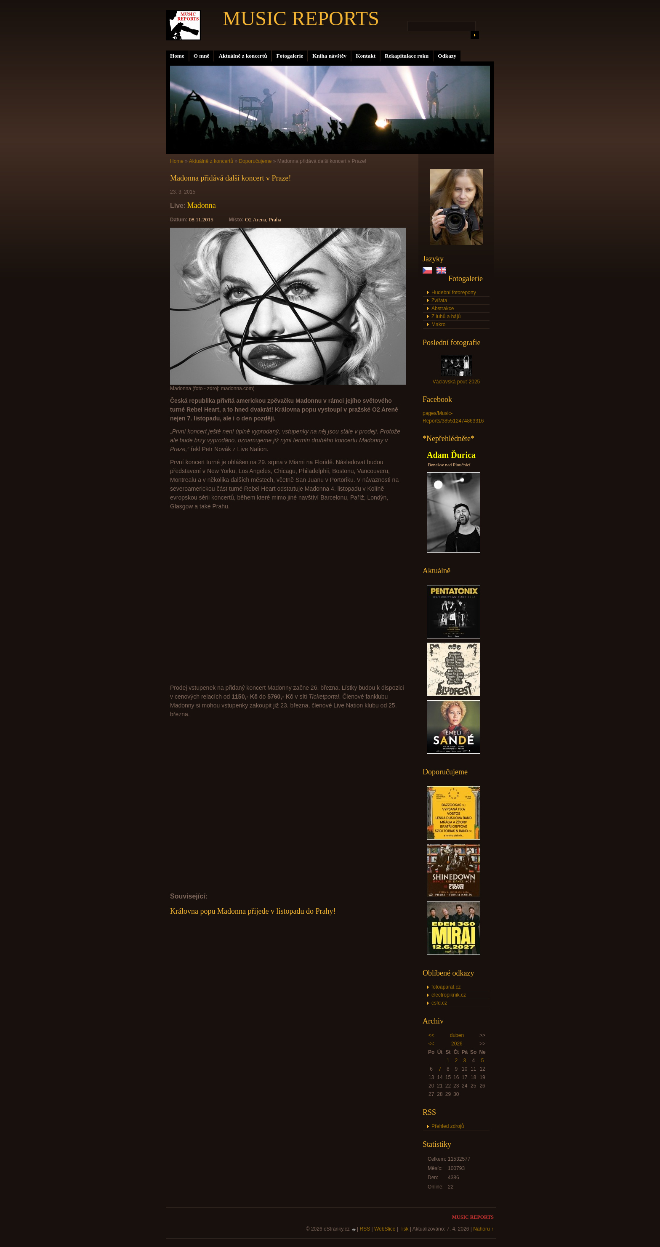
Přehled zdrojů (447, 1126)
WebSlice (384, 1229)
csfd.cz (439, 1003)
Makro (438, 324)
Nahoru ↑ (483, 1229)
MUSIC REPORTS (301, 18)
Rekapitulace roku (406, 56)
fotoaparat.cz (445, 987)
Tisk (404, 1229)
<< (431, 1035)
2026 (457, 1044)
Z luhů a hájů (445, 316)
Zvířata (439, 300)
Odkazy (447, 56)
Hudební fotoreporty (453, 292)
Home (177, 56)
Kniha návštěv (329, 56)
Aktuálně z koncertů (242, 56)
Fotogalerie (289, 56)
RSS (365, 1229)
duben (457, 1035)
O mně (202, 56)
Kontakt (365, 56)
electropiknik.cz (448, 995)
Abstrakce (442, 308)
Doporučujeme (255, 161)
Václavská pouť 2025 (456, 382)
